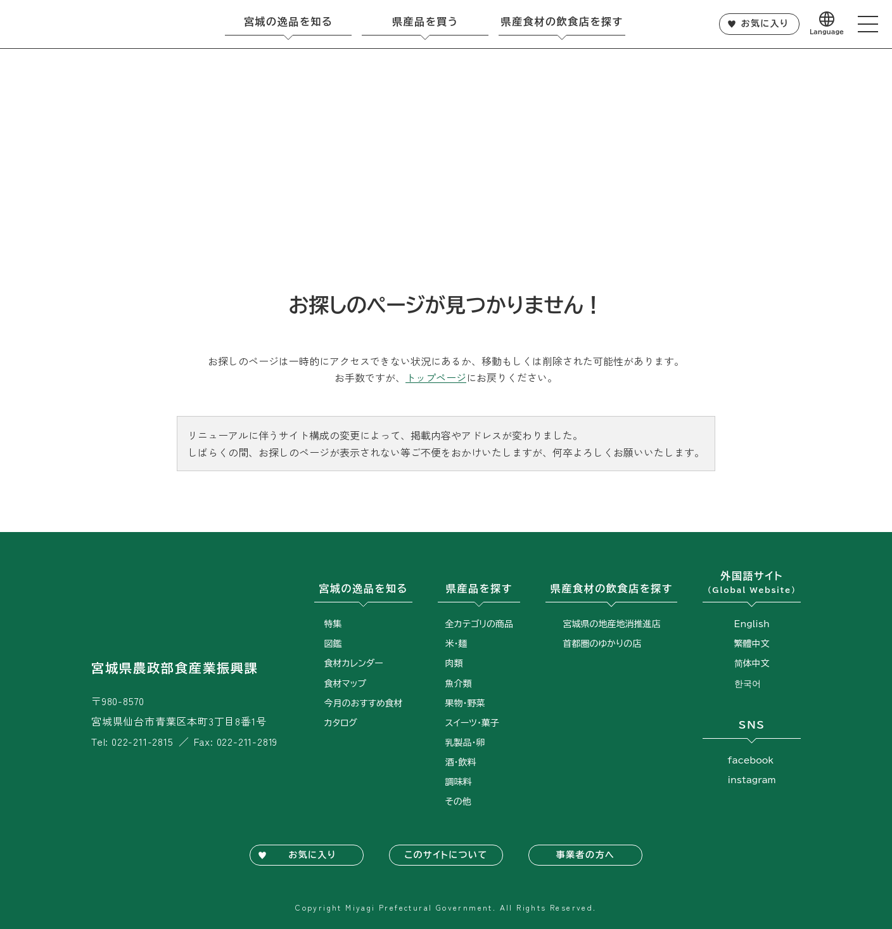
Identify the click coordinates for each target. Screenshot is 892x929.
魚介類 (458, 683)
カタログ (340, 722)
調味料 (458, 781)
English (752, 624)
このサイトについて (445, 854)
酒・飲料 (460, 762)
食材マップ (345, 683)
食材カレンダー (353, 663)
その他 (458, 801)
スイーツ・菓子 (472, 722)
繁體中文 (752, 643)
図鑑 (333, 643)
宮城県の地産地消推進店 (611, 624)
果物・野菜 (465, 703)
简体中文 (752, 663)
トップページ (435, 377)
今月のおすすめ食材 (363, 703)
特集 (333, 624)
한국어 (747, 683)
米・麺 (456, 643)
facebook (751, 760)
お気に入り (765, 23)
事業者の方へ (585, 854)
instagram (752, 780)
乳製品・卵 (465, 742)
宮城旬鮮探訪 (73, 24)
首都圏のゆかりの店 (602, 643)
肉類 (454, 663)
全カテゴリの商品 (479, 624)
